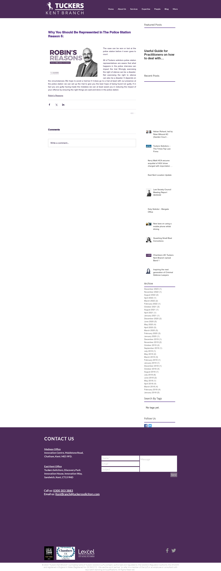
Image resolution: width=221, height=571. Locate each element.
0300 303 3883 (63, 490)
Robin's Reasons (55, 95)
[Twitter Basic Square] (150, 425)
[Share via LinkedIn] (63, 104)
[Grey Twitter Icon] (174, 550)
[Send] (173, 475)
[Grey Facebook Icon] (167, 550)
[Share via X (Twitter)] (56, 104)
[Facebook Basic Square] (145, 425)
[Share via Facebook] (49, 104)
